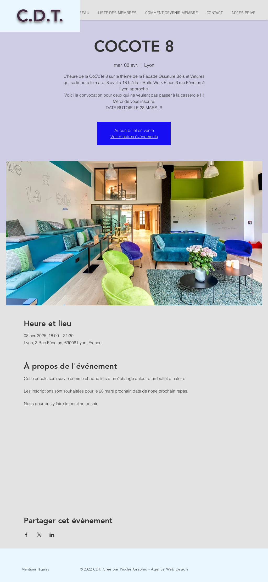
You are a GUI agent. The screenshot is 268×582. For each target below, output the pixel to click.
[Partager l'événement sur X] (39, 535)
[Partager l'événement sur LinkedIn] (51, 535)
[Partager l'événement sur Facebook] (26, 535)
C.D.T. (40, 15)
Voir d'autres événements (134, 136)
